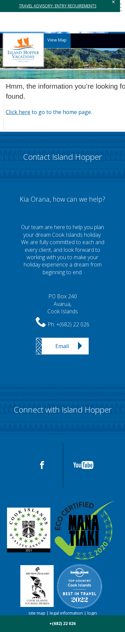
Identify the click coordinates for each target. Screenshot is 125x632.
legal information (66, 613)
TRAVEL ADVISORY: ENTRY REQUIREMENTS (57, 6)
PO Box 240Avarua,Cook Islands (62, 304)
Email (62, 346)
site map (36, 613)
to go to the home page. (49, 112)
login (92, 613)
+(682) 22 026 (72, 324)
